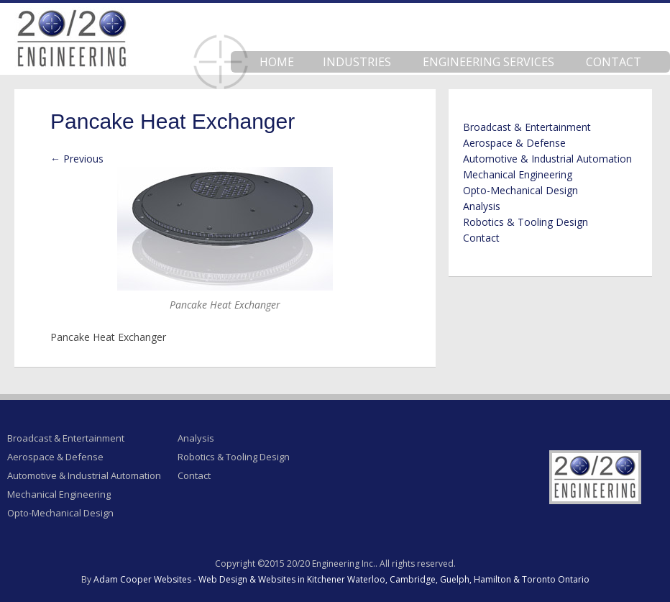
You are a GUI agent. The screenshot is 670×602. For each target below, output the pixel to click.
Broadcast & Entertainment (527, 127)
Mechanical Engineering (517, 174)
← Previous (77, 158)
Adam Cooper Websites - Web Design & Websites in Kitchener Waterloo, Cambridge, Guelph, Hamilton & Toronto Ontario (341, 579)
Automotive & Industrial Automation (547, 158)
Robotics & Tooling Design (525, 222)
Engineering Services (488, 62)
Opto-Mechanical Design (520, 190)
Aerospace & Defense (514, 143)
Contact (613, 62)
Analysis (481, 206)
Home (277, 62)
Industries (357, 62)
